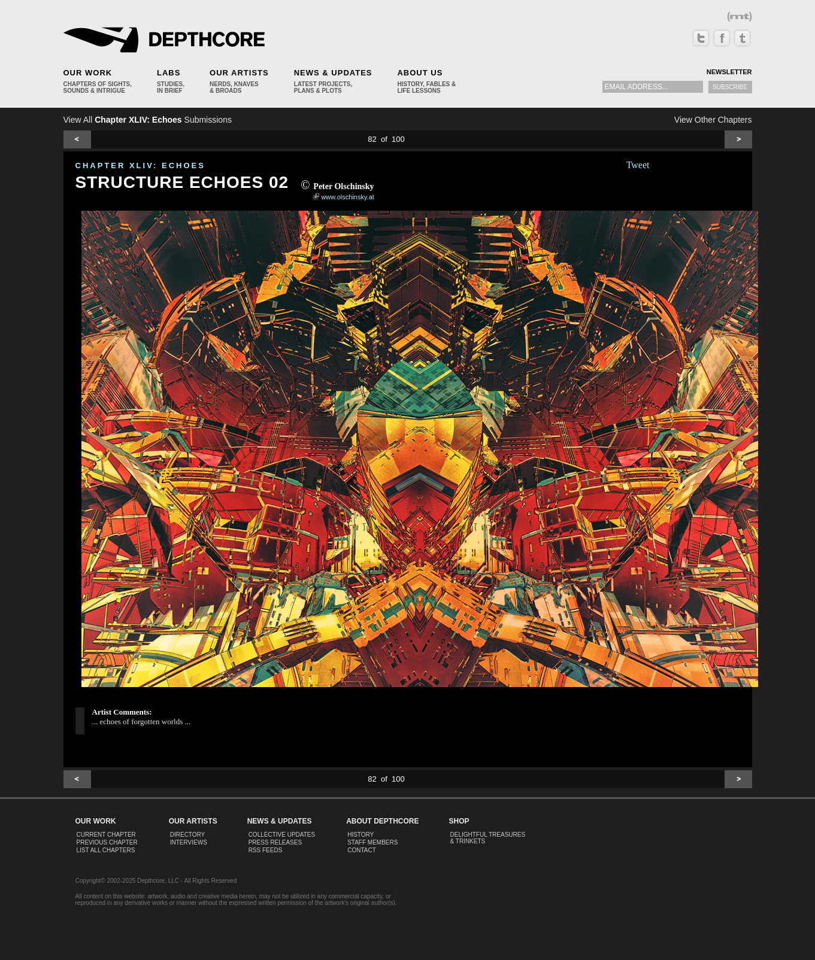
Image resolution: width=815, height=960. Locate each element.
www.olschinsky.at (347, 196)
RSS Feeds (266, 850)
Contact (361, 850)
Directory (187, 834)
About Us (420, 72)
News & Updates (333, 72)
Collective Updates (282, 834)
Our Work (88, 72)
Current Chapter (106, 834)
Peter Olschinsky (343, 186)
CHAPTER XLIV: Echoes (140, 165)
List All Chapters (106, 850)
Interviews (188, 842)
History (360, 834)
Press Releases (275, 842)
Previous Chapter (107, 842)
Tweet (638, 165)
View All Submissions (147, 119)
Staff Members (372, 842)
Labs (168, 72)
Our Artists (239, 72)
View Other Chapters (713, 119)
